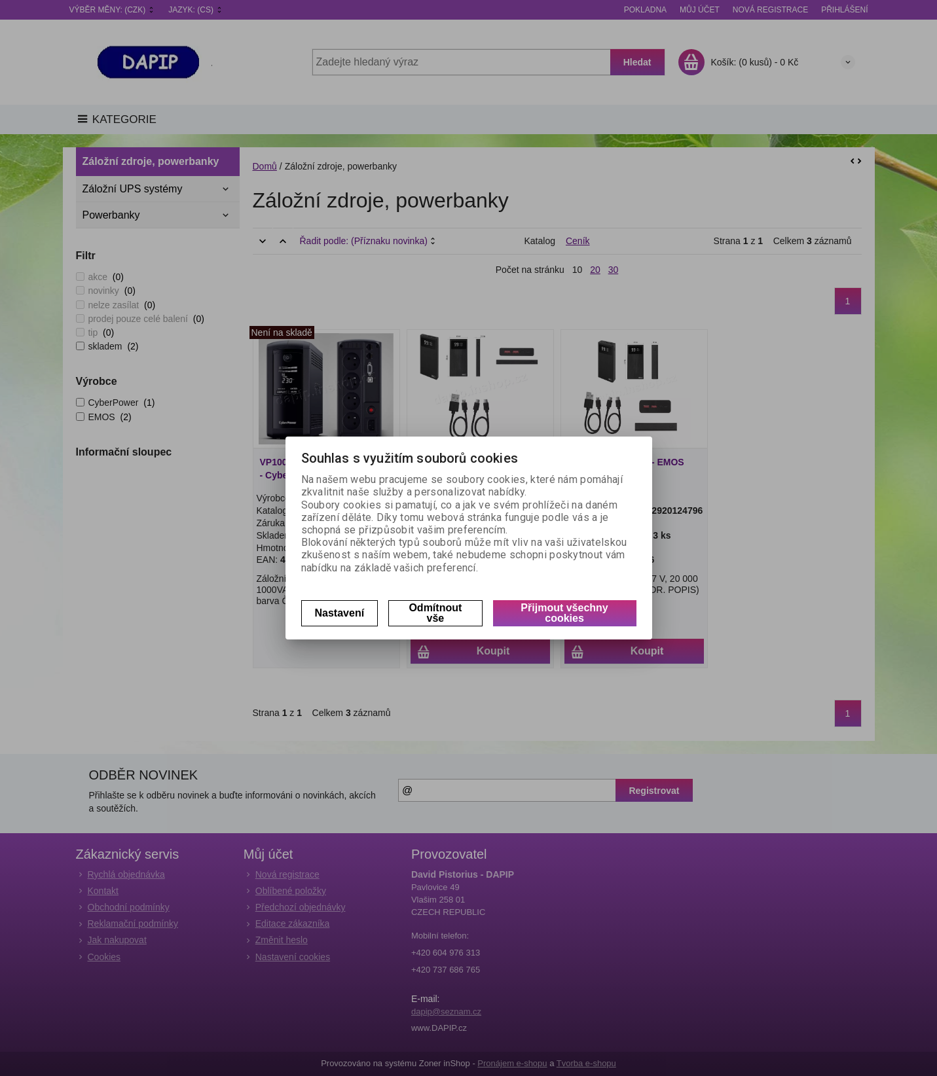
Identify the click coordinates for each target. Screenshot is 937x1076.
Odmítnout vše (435, 613)
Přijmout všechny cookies (564, 613)
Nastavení (340, 613)
